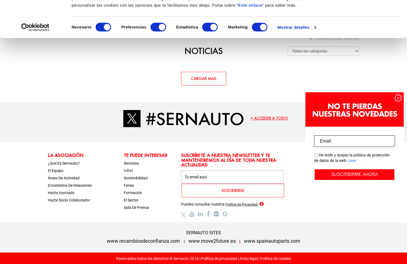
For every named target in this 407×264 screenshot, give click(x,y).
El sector (131, 200)
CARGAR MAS (203, 78)
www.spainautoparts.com (272, 241)
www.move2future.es (212, 241)
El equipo (55, 170)
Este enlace (250, 39)
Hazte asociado (61, 193)
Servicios (131, 163)
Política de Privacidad (241, 204)
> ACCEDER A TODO (269, 118)
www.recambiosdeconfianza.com (143, 241)
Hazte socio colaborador (69, 200)
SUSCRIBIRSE (233, 190)
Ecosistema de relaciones (70, 185)
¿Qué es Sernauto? (64, 163)
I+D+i (128, 170)
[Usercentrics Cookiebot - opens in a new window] (35, 62)
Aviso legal (249, 258)
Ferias (129, 185)
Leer (352, 160)
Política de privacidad (219, 258)
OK (361, 14)
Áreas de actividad (63, 178)
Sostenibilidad (136, 178)
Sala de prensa (136, 207)
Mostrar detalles (293, 61)
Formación (133, 193)
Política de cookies (275, 258)
